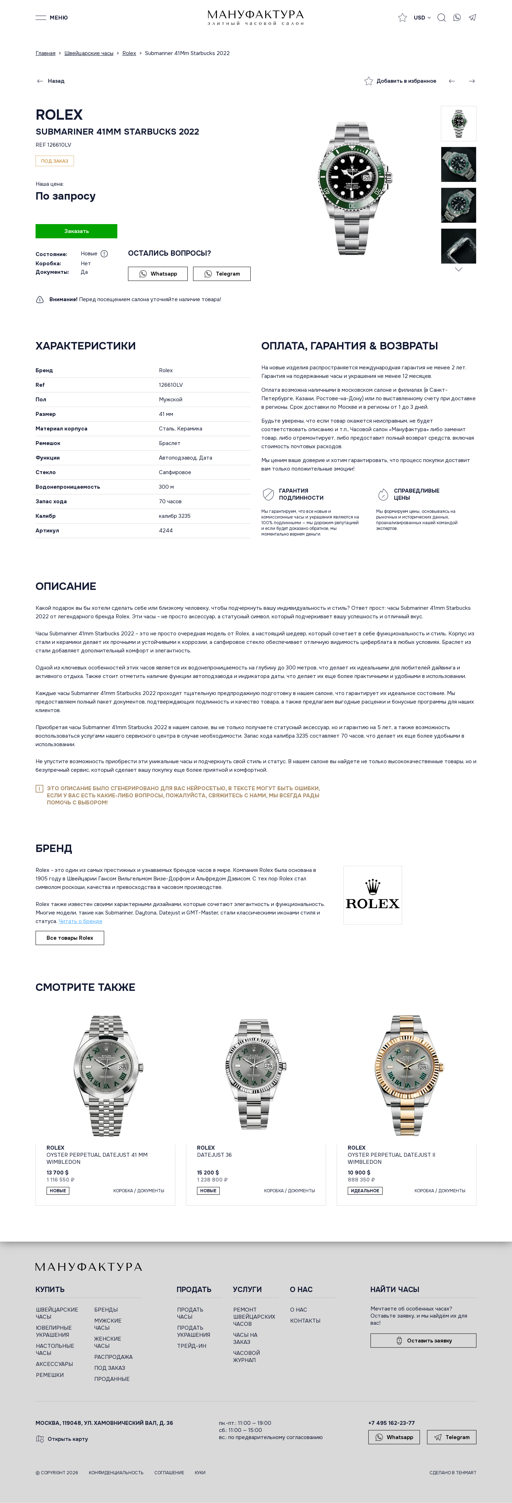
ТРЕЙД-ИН (191, 1346)
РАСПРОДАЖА (113, 1357)
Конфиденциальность (116, 1473)
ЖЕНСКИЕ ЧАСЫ (107, 1342)
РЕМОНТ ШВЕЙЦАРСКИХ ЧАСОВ (254, 1317)
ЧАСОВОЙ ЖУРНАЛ (246, 1357)
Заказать (76, 231)
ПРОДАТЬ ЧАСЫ (190, 1313)
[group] (351, 188)
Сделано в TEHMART (453, 1473)
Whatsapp (158, 274)
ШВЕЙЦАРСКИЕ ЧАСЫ (57, 1313)
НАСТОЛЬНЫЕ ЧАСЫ (55, 1349)
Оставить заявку (423, 1340)
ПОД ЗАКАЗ (109, 1368)
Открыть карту (62, 1439)
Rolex (59, 115)
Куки (200, 1473)
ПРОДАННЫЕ (112, 1379)
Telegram (222, 274)
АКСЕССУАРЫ (54, 1364)
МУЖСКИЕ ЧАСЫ (108, 1324)
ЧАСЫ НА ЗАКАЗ (245, 1338)
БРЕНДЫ (106, 1309)
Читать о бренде (80, 921)
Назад (50, 81)
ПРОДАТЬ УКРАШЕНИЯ (193, 1331)
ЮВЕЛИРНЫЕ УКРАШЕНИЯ (54, 1331)
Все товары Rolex (70, 938)
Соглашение (169, 1473)
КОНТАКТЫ (305, 1320)
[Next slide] (458, 269)
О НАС (298, 1309)
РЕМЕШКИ (50, 1375)
